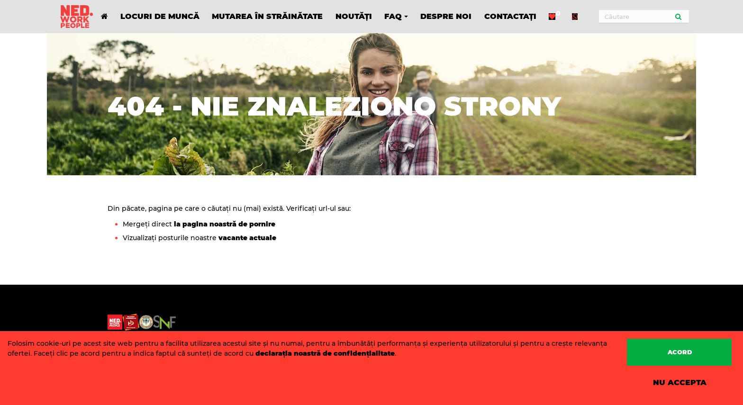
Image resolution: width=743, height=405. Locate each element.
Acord (680, 352)
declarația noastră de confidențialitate (325, 353)
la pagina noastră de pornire (224, 224)
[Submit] (678, 16)
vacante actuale (246, 238)
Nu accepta (680, 382)
